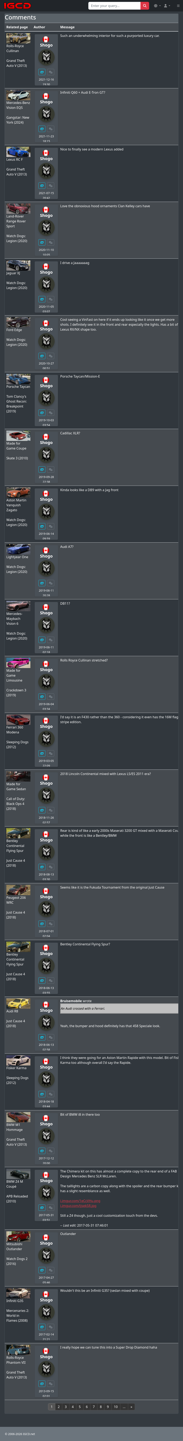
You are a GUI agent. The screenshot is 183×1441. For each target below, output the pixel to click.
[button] (157, 6)
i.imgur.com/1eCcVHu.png (80, 1201)
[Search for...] (114, 6)
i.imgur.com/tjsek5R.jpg (78, 1205)
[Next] (131, 1406)
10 (116, 1407)
